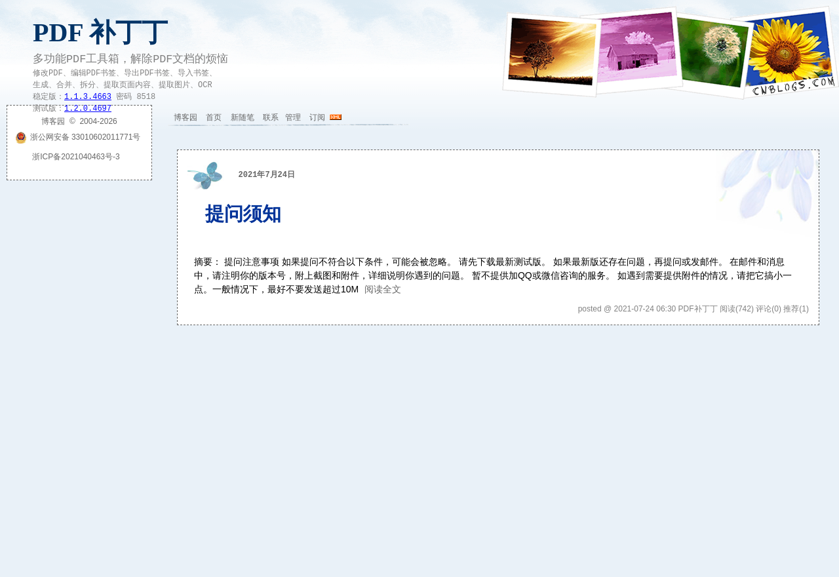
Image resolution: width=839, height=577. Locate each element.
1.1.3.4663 (87, 97)
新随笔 (242, 117)
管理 (293, 117)
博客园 (185, 117)
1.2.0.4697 (87, 108)
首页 (214, 117)
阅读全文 (382, 289)
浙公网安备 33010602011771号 (78, 137)
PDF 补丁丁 (100, 32)
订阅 (317, 117)
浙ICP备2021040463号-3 (75, 156)
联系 (271, 117)
